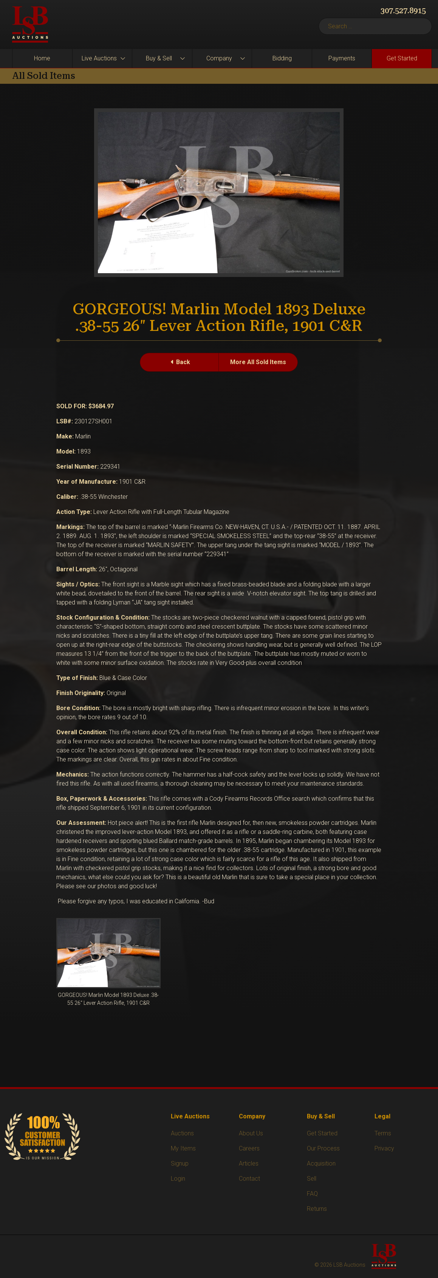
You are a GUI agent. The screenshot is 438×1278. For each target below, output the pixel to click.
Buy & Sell (159, 58)
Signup (180, 1163)
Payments (341, 58)
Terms (383, 1133)
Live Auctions (99, 58)
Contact (249, 1178)
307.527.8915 (403, 10)
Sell (311, 1178)
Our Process (323, 1148)
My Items (183, 1148)
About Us (251, 1133)
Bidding (282, 58)
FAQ (312, 1193)
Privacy (384, 1148)
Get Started (402, 58)
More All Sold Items (258, 362)
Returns (317, 1208)
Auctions (182, 1133)
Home (42, 58)
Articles (248, 1163)
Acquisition (321, 1163)
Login (178, 1178)
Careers (249, 1148)
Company (219, 58)
